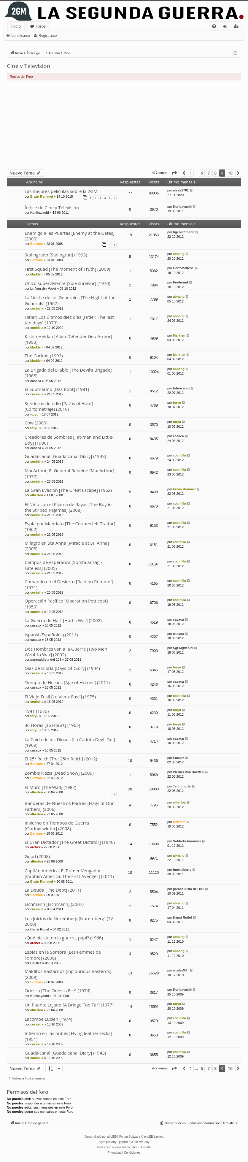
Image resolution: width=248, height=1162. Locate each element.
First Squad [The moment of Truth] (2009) (67, 269)
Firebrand (180, 282)
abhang (179, 254)
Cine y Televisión (28, 66)
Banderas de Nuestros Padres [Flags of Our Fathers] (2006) (69, 806)
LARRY (35, 963)
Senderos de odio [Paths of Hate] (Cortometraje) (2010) (59, 406)
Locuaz (178, 758)
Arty (114, 1142)
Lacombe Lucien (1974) (48, 1019)
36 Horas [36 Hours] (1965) (52, 725)
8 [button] (215, 173)
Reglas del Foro (21, 76)
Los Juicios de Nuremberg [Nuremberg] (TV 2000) (69, 921)
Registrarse (48, 36)
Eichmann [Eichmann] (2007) (54, 904)
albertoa (36, 495)
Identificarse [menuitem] (226, 27)
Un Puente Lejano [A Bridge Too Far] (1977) (69, 1005)
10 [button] (230, 173)
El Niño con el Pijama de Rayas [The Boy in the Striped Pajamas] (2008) (68, 507)
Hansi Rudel (39, 929)
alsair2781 (181, 190)
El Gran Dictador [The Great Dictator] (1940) (70, 842)
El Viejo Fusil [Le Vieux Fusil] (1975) (60, 697)
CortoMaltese (183, 268)
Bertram (36, 243)
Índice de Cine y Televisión (52, 207)
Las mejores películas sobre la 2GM (61, 191)
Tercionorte (182, 786)
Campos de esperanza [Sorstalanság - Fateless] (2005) (63, 565)
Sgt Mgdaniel (183, 648)
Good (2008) (37, 856)
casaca (35, 381)
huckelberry (182, 869)
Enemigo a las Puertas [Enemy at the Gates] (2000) (70, 236)
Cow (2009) (36, 423)
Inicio (16, 26)
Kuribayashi (39, 212)
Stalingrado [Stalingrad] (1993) (56, 255)
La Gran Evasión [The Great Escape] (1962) (68, 490)
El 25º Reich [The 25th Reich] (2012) (61, 759)
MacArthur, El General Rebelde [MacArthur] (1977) (69, 473)
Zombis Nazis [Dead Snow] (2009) (59, 773)
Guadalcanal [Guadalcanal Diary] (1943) (65, 456)
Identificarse (20, 36)
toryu (34, 414)
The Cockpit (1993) (44, 356)
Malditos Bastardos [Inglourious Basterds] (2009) (68, 974)
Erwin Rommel (41, 196)
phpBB (111, 1136)
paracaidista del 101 (45, 659)
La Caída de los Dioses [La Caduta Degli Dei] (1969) (70, 742)
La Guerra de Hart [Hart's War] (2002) (63, 620)
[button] (174, 173)
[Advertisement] (124, 125)
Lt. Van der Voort (43, 288)
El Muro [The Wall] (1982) (50, 787)
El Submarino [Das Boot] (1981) (57, 389)
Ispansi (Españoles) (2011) (51, 635)
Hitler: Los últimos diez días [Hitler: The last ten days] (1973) (69, 320)
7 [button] (208, 173)
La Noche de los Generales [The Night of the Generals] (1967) (70, 300)
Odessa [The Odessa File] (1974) (57, 990)
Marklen (36, 274)
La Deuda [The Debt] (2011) (53, 890)
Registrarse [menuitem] (237, 27)
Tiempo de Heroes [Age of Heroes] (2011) (67, 682)
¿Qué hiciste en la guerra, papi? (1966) (64, 938)
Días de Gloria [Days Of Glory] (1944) (62, 668)
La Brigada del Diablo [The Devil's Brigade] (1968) (68, 372)
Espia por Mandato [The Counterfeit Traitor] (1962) (70, 526)
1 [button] (191, 173)
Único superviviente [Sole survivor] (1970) (67, 283)
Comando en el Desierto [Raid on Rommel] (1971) (69, 584)
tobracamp (181, 388)
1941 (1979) (37, 711)
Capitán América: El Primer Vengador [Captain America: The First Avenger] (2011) (69, 873)
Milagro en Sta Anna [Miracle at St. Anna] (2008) (67, 545)
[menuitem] (214, 26)
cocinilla (36, 308)
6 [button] (202, 173)
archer (35, 847)
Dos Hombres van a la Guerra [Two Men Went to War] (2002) (66, 651)
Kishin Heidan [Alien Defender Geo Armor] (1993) (68, 339)
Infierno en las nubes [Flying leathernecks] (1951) (68, 1036)
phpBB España (141, 1147)
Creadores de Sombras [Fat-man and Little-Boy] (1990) (69, 440)
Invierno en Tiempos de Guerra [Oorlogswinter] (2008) (57, 825)
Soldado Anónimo (187, 841)
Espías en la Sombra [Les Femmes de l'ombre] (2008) (63, 954)
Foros (41, 26)
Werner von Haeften (188, 772)
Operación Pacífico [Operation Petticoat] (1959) (66, 603)
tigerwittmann (183, 232)
